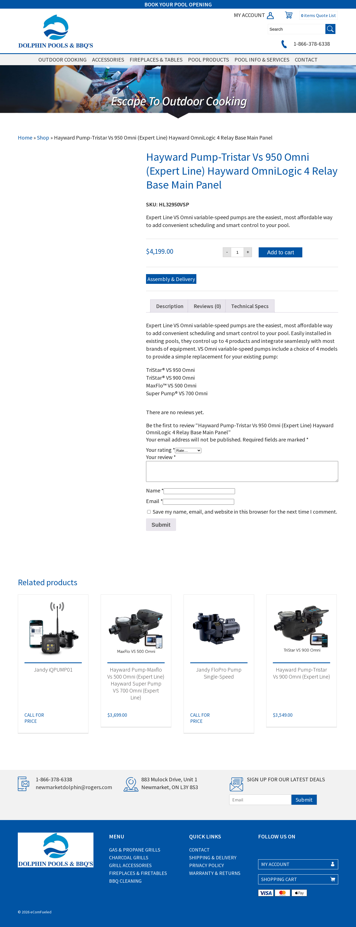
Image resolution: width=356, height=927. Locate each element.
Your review (161, 456)
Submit (304, 799)
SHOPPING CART (279, 879)
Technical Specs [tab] (250, 306)
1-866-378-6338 (305, 43)
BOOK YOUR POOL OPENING (178, 4)
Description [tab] (170, 306)
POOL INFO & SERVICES (261, 59)
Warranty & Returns (214, 873)
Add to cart (280, 252)
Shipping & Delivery (212, 857)
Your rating (160, 449)
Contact (199, 850)
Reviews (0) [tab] (207, 306)
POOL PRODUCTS (208, 59)
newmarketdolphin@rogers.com (74, 787)
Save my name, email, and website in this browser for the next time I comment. (245, 511)
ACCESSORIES (108, 59)
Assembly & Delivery (171, 278)
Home (25, 137)
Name (155, 490)
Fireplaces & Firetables (138, 873)
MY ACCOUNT (254, 14)
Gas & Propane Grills (134, 850)
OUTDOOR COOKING (62, 59)
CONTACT (306, 59)
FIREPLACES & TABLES (156, 59)
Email (154, 500)
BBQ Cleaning (125, 881)
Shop (43, 137)
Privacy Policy (206, 865)
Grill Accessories (130, 865)
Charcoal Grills (128, 857)
